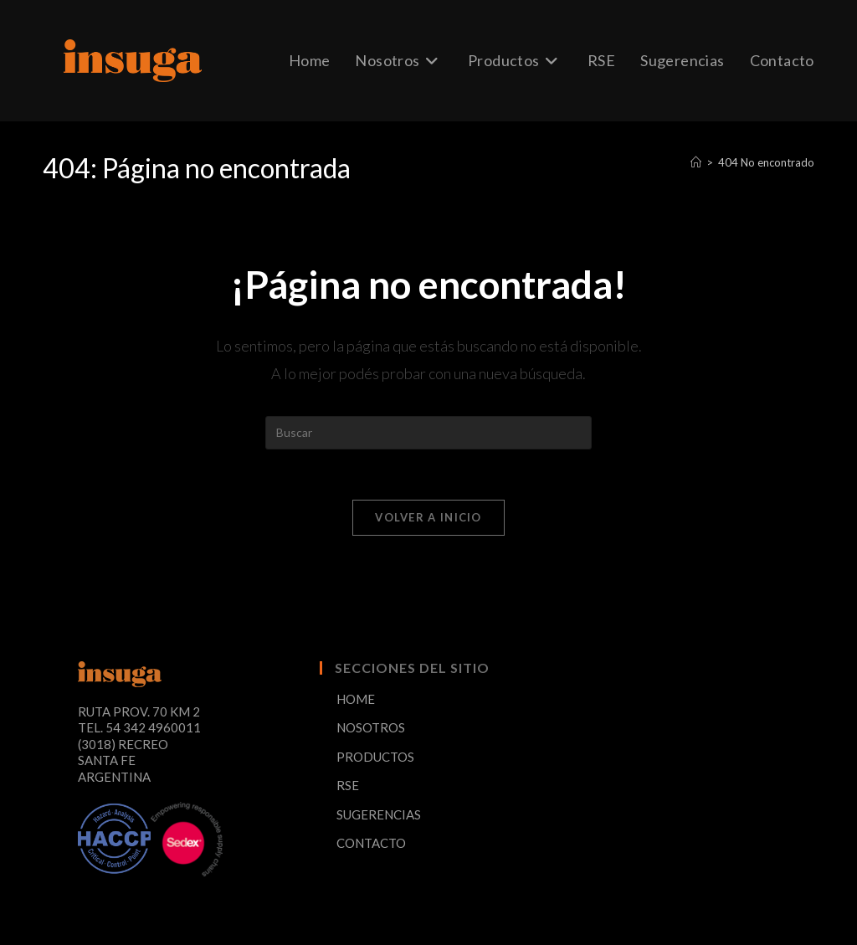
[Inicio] (695, 162)
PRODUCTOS (375, 756)
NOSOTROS (370, 727)
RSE (347, 785)
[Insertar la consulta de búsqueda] (428, 432)
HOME (355, 698)
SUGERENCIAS (378, 814)
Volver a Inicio (428, 517)
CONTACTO (371, 842)
